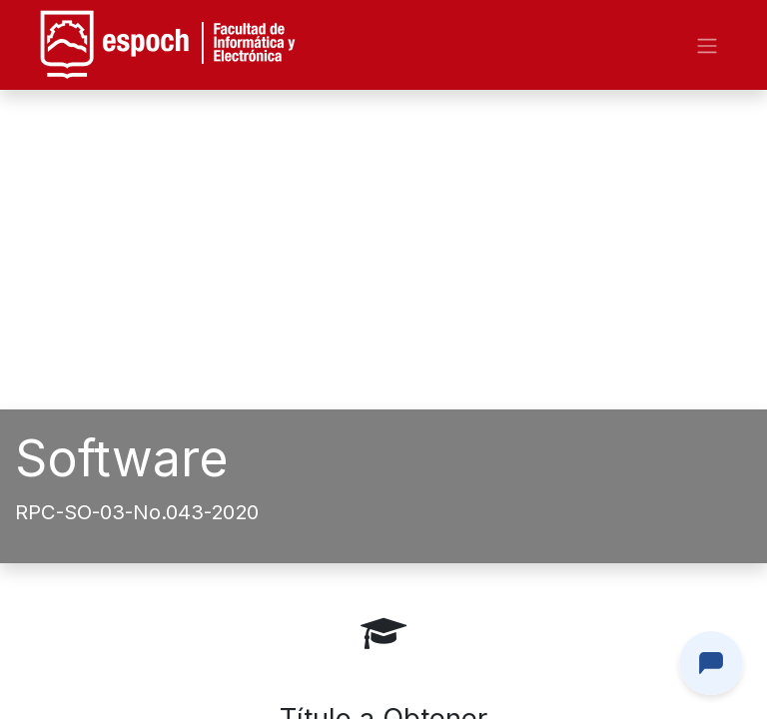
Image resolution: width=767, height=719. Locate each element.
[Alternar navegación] (707, 45)
